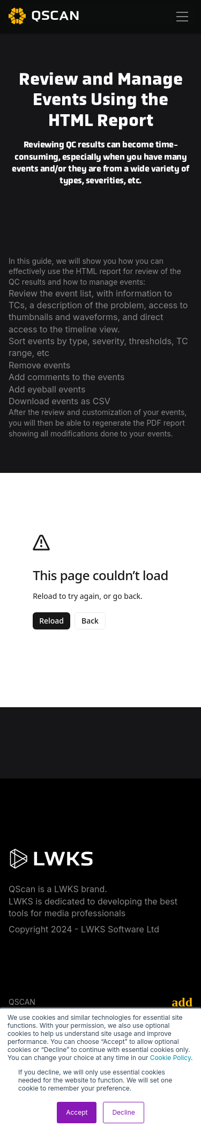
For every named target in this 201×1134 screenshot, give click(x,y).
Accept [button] (76, 1112)
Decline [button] (123, 1112)
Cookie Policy (170, 1058)
